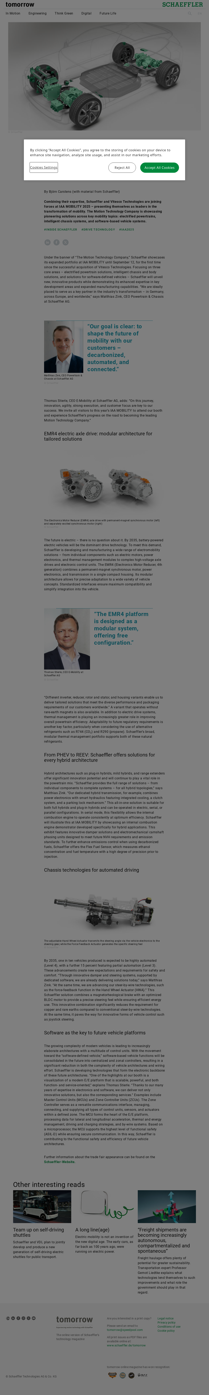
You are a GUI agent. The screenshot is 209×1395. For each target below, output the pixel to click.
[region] (104, 159)
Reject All (122, 167)
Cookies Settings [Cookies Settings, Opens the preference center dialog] (43, 167)
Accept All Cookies (160, 167)
